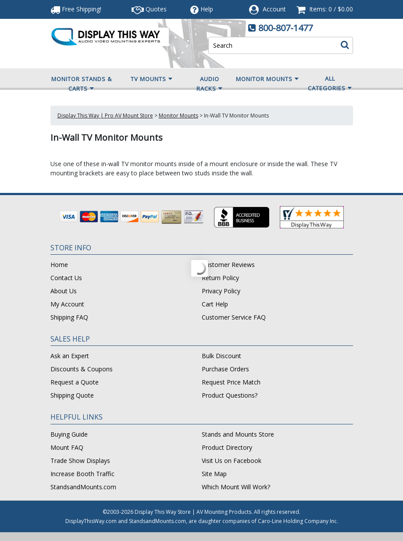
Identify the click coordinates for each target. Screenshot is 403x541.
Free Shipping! (75, 9)
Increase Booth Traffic (82, 474)
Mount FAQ (66, 447)
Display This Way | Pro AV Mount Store (105, 115)
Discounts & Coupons (81, 369)
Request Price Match (231, 382)
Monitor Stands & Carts (81, 84)
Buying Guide (69, 434)
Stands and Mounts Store (238, 434)
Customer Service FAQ (234, 317)
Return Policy (220, 278)
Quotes (149, 9)
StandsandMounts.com (83, 487)
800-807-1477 (285, 27)
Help (201, 9)
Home (59, 264)
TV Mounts (152, 79)
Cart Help (215, 304)
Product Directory (227, 447)
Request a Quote (74, 382)
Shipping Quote (72, 395)
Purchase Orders (225, 369)
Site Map (214, 474)
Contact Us (66, 278)
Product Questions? (229, 395)
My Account (67, 304)
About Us (63, 291)
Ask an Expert (69, 356)
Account (274, 9)
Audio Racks (209, 84)
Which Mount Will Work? (236, 487)
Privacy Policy (221, 291)
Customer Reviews (228, 264)
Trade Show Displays (80, 460)
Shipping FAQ (69, 317)
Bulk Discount (221, 356)
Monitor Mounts (267, 79)
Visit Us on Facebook (231, 460)
